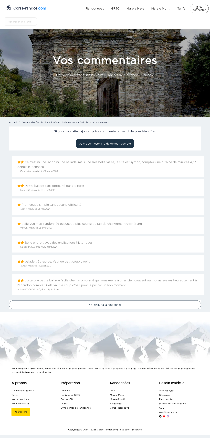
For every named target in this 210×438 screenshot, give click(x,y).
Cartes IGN (67, 399)
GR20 (115, 8)
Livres (64, 403)
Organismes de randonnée (76, 407)
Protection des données (172, 403)
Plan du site (165, 399)
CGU (161, 407)
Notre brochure (20, 399)
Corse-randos (26, 7)
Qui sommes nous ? (22, 390)
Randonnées (95, 8)
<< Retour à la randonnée (105, 304)
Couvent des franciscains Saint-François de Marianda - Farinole (55, 122)
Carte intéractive (119, 407)
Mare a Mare (135, 8)
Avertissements (168, 412)
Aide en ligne (166, 390)
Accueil (13, 122)
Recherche (116, 403)
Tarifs (181, 8)
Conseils (65, 390)
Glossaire (164, 395)
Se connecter (199, 8)
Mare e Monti (160, 8)
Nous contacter (20, 403)
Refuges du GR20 (71, 395)
